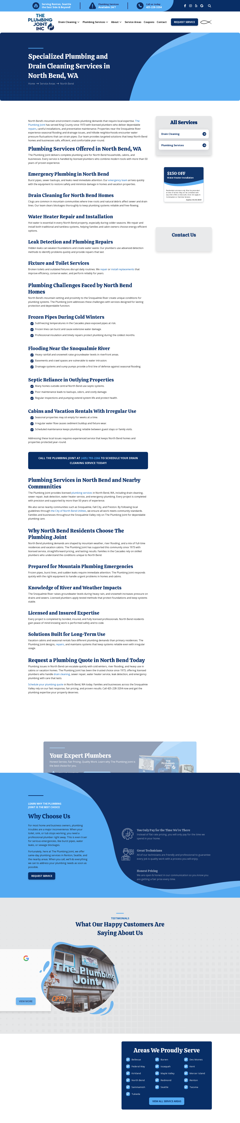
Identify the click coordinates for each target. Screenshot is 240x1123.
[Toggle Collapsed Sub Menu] (184, 134)
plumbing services (81, 492)
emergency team (117, 180)
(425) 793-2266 (90, 458)
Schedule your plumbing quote (45, 684)
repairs (32, 128)
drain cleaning (62, 674)
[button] (209, 6)
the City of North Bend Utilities (68, 511)
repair (103, 269)
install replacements (122, 269)
